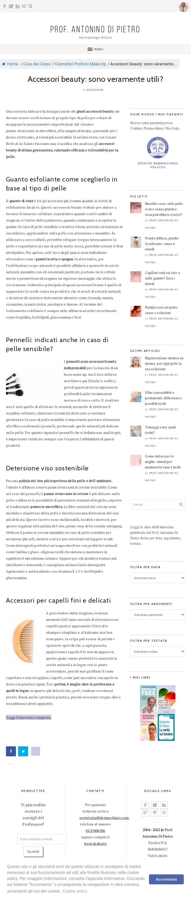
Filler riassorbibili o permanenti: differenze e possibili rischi (163, 398)
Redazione (95, 89)
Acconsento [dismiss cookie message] (166, 879)
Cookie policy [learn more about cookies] (75, 891)
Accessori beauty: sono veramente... (143, 64)
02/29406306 (95, 830)
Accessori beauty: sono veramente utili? (95, 79)
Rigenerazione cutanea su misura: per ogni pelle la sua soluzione (164, 363)
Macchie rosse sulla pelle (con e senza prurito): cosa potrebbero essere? (164, 209)
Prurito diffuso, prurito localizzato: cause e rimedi (162, 243)
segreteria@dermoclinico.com (104, 817)
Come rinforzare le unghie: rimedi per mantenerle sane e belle (163, 461)
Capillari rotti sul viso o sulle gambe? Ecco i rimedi (162, 278)
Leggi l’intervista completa (28, 717)
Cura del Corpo (36, 64)
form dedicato (95, 843)
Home (10, 64)
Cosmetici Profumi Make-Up (80, 64)
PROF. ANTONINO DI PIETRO (95, 30)
